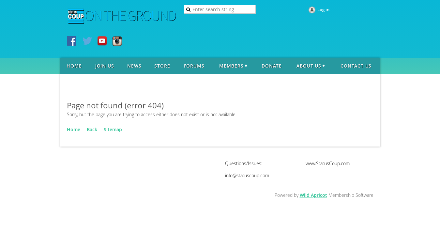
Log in (323, 9)
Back (92, 129)
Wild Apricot (313, 195)
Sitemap (113, 129)
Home (73, 129)
